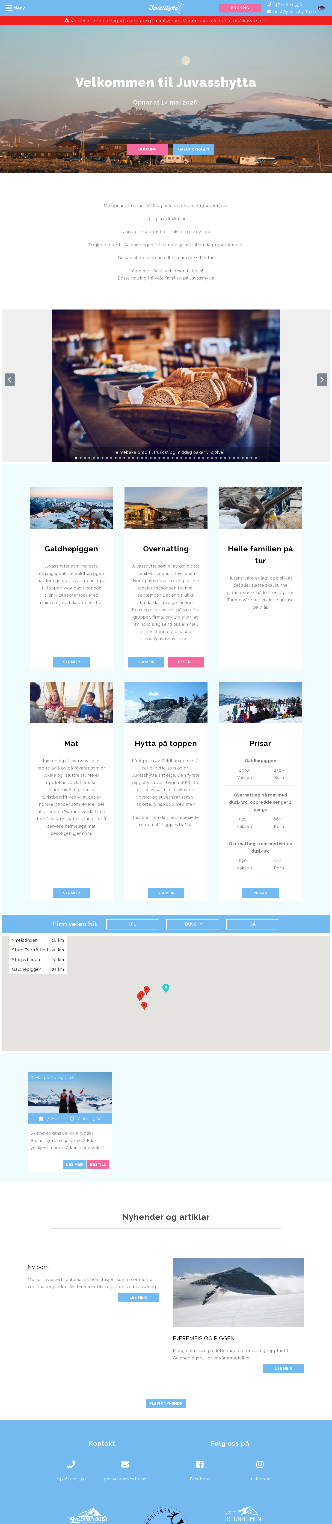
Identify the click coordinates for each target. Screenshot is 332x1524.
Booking (240, 8)
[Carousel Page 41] (251, 458)
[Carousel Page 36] (229, 458)
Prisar (260, 893)
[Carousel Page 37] (234, 458)
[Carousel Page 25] (181, 458)
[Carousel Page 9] (111, 458)
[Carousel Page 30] (203, 458)
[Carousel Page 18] (151, 458)
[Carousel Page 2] (81, 458)
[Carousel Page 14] (133, 458)
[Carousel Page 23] (173, 458)
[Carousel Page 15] (137, 458)
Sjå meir (71, 662)
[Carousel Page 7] (102, 458)
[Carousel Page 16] (142, 458)
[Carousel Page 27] (190, 458)
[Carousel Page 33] (216, 458)
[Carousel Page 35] (225, 458)
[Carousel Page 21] (164, 458)
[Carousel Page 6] (98, 458)
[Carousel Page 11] (120, 458)
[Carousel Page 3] (85, 458)
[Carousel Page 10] (116, 458)
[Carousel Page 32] (212, 458)
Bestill (186, 662)
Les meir (138, 1297)
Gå (252, 924)
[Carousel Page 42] (256, 458)
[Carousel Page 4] (89, 458)
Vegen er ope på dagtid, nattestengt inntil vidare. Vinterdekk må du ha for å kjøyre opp (169, 21)
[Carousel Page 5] (94, 458)
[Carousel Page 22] (168, 458)
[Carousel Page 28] (194, 458)
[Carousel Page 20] (159, 458)
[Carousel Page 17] (146, 458)
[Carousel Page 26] (186, 458)
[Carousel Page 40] (247, 458)
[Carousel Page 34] (221, 458)
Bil (132, 924)
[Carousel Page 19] (155, 458)
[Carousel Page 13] (129, 458)
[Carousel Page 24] (177, 458)
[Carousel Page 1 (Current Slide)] (76, 458)
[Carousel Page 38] (238, 458)
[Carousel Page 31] (208, 458)
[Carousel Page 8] (107, 458)
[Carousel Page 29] (199, 458)
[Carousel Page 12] (124, 458)
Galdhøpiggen (193, 149)
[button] (140, 997)
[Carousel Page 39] (243, 458)
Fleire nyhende (166, 1403)
